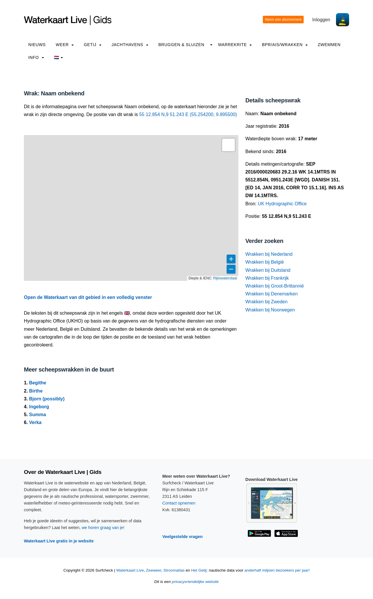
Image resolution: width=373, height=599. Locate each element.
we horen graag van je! (103, 527)
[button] (228, 145)
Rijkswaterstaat (225, 278)
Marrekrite (235, 44)
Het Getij (199, 570)
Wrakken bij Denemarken (271, 293)
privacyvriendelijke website (195, 581)
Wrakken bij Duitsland (267, 270)
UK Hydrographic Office (282, 203)
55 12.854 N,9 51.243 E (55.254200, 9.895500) (188, 114)
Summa (37, 414)
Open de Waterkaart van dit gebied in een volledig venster (88, 297)
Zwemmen (329, 44)
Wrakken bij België (264, 262)
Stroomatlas (174, 570)
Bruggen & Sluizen (181, 44)
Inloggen (321, 19)
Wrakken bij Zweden (266, 301)
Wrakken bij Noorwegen (270, 309)
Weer (65, 44)
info (36, 57)
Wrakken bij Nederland (269, 254)
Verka (35, 422)
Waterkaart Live (130, 570)
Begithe (37, 382)
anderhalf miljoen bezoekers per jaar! (277, 570)
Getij (92, 44)
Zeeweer (153, 570)
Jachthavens (130, 44)
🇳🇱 (58, 57)
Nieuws (37, 44)
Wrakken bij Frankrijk (267, 278)
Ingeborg (39, 406)
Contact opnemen (179, 503)
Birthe (36, 390)
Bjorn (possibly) (47, 398)
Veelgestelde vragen (182, 536)
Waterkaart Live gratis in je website (59, 541)
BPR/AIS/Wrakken (285, 44)
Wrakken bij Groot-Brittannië (274, 285)
